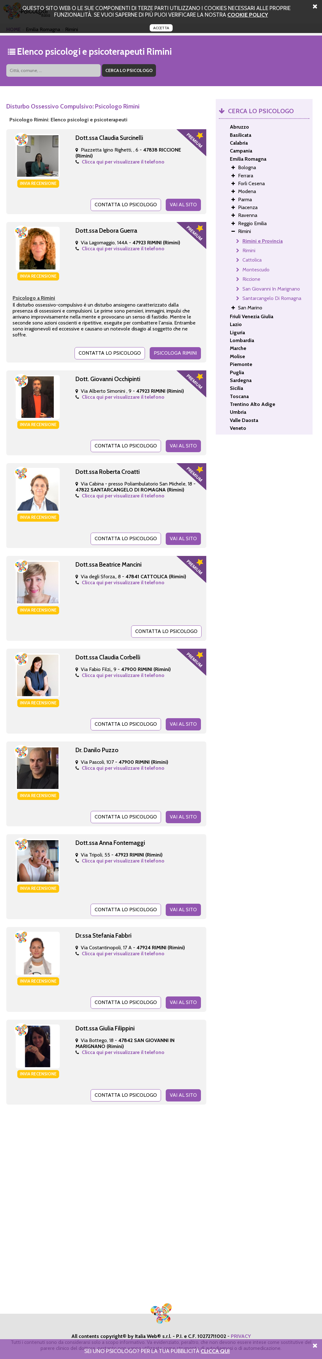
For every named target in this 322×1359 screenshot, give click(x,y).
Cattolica (252, 260)
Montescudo (255, 270)
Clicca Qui (215, 1351)
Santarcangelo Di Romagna (271, 298)
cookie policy (247, 14)
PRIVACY (241, 1336)
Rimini (248, 250)
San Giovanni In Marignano (271, 289)
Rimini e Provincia (262, 241)
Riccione (251, 279)
